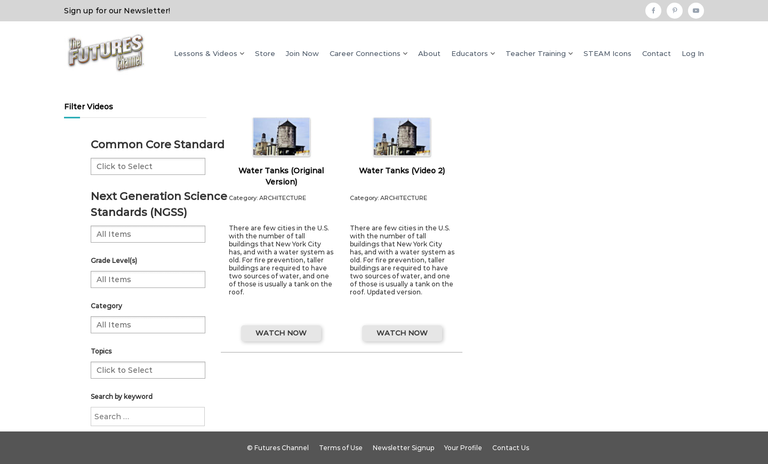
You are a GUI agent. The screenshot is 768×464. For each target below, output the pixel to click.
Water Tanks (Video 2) (402, 170)
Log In (693, 53)
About (429, 53)
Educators (469, 53)
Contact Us (510, 448)
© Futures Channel (278, 448)
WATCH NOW (281, 333)
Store (265, 53)
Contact (656, 53)
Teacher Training (536, 53)
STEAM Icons (607, 53)
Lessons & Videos (205, 53)
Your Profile (463, 448)
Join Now (302, 53)
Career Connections (365, 53)
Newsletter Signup (403, 448)
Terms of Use (341, 448)
